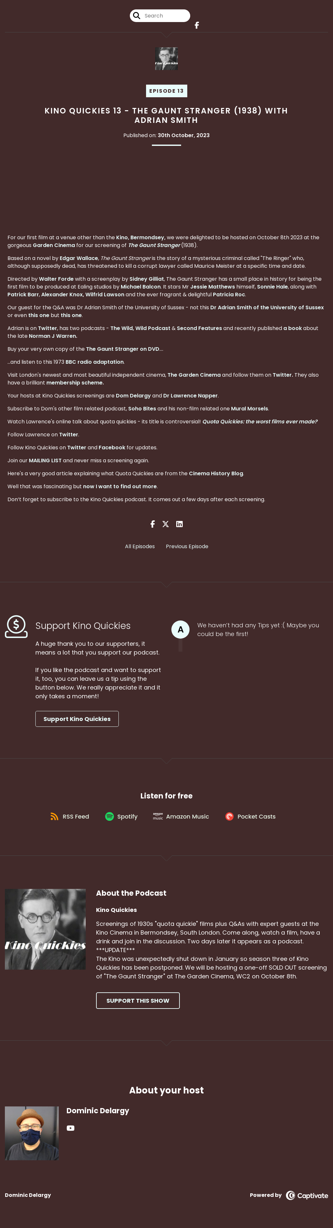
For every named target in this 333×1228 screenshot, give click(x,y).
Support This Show (137, 1003)
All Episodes (140, 547)
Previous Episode (187, 547)
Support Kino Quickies (77, 719)
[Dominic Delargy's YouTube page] (71, 1131)
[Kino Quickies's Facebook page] (196, 26)
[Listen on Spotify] (121, 818)
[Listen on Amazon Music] (182, 818)
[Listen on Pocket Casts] (253, 818)
